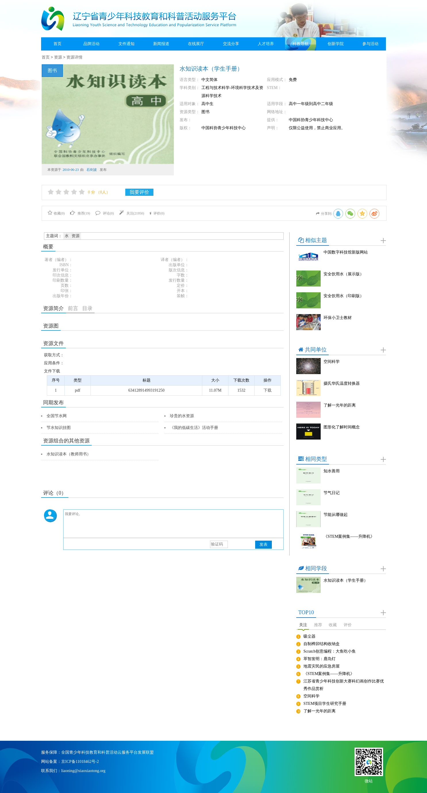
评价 (348, 625)
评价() (156, 213)
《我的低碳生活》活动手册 (194, 427)
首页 (57, 44)
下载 (267, 390)
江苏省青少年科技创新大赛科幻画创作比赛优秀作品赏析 (343, 685)
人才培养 (266, 44)
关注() (131, 213)
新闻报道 (161, 44)
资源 (58, 57)
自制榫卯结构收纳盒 (321, 644)
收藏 (333, 625)
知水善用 (332, 471)
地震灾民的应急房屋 (321, 666)
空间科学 (332, 361)
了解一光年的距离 (340, 405)
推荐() (80, 213)
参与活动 (370, 44)
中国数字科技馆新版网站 (346, 252)
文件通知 (126, 44)
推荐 (318, 625)
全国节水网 (57, 416)
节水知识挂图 (59, 427)
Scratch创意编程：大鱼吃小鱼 (329, 651)
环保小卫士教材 (338, 318)
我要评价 (139, 192)
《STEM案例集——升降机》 (349, 536)
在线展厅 (196, 44)
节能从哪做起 (336, 514)
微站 (369, 780)
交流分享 (231, 44)
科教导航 (301, 44)
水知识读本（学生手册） (346, 580)
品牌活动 (91, 44)
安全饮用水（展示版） (344, 274)
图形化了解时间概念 (342, 427)
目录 (87, 308)
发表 (263, 544)
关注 (303, 625)
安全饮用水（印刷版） (344, 296)
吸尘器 (309, 636)
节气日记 (332, 493)
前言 (73, 308)
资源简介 (53, 308)
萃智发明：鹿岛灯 (319, 659)
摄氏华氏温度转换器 (342, 383)
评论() (104, 213)
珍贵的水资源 (182, 416)
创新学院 (336, 44)
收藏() (56, 213)
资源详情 (74, 57)
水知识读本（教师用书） (69, 454)
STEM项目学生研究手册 (324, 703)
